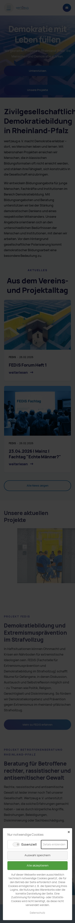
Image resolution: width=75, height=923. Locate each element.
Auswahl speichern (37, 855)
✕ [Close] (68, 832)
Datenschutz (37, 912)
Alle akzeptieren (38, 865)
